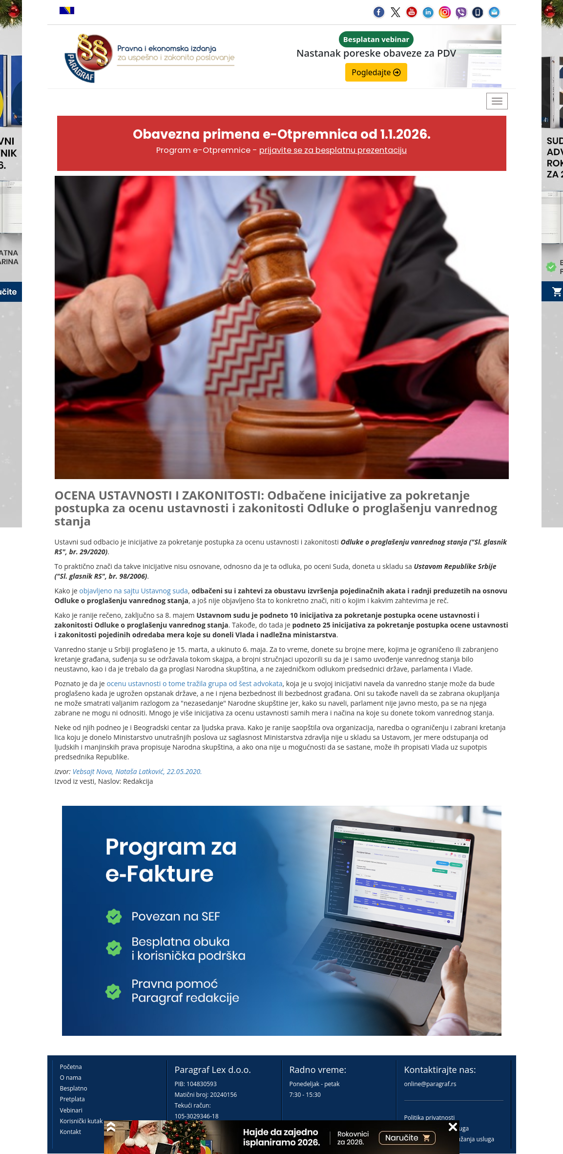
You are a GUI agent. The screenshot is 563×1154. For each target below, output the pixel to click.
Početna (71, 1067)
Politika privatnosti (429, 1117)
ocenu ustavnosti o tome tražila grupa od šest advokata (194, 683)
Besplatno (73, 1088)
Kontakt (70, 1132)
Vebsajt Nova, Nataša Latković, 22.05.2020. (137, 771)
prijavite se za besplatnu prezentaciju (333, 150)
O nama (71, 1077)
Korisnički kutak (81, 1121)
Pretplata (72, 1099)
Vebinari (71, 1110)
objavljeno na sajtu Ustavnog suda (133, 590)
